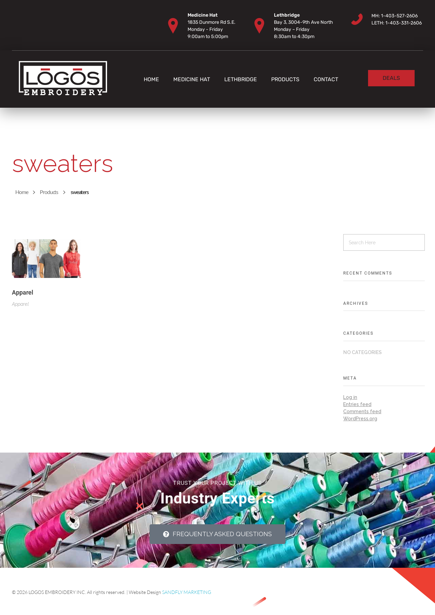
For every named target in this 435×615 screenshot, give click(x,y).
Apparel (22, 292)
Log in (350, 397)
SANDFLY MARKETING (186, 592)
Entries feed (357, 404)
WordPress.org (360, 418)
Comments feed (362, 411)
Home (21, 192)
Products (49, 192)
